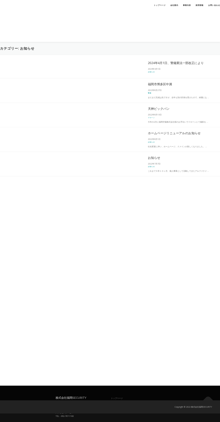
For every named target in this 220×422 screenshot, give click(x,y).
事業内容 (187, 5)
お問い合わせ (214, 5)
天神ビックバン (159, 108)
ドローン (151, 117)
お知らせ (151, 72)
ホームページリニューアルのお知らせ (174, 133)
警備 (149, 93)
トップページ (160, 5)
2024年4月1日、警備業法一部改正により (176, 63)
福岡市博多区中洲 (160, 84)
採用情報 (199, 5)
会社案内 (174, 5)
